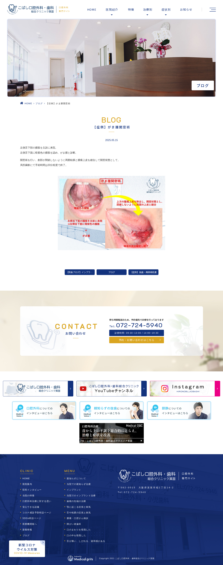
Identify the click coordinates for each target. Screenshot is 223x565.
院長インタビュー (32, 489)
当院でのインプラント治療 (81, 495)
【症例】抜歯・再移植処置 (143, 272)
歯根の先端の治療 (76, 501)
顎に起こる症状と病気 (79, 507)
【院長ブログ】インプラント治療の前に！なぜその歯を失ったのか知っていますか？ (80, 272)
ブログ (39, 103)
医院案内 (27, 484)
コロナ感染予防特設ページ (37, 512)
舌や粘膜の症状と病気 (79, 512)
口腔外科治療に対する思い (37, 501)
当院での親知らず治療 (79, 484)
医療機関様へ (30, 524)
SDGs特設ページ (32, 518)
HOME (91, 9)
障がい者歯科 (74, 524)
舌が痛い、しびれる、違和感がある (86, 541)
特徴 (131, 9)
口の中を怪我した (76, 535)
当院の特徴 (29, 495)
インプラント (74, 489)
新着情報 (27, 529)
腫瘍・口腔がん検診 (77, 518)
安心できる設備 (31, 507)
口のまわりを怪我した (79, 529)
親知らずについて (76, 478)
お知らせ (186, 9)
